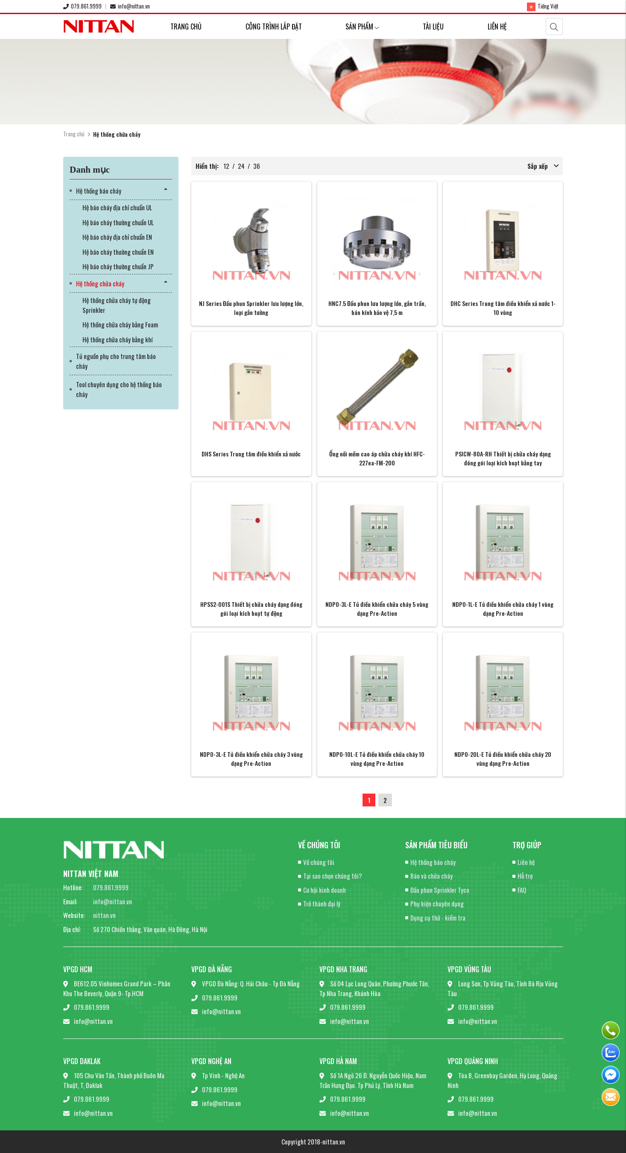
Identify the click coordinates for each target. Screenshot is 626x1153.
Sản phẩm (362, 26)
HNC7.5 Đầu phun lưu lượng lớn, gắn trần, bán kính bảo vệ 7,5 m (377, 308)
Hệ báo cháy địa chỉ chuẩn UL (117, 207)
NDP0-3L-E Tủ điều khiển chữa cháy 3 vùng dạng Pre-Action (251, 759)
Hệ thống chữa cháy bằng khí (117, 339)
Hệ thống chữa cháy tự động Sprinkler (116, 305)
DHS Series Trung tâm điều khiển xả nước (251, 453)
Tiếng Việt (543, 6)
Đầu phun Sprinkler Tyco (439, 889)
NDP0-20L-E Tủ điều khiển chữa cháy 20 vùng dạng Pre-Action (502, 759)
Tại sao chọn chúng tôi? (332, 875)
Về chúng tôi (318, 862)
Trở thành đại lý (321, 903)
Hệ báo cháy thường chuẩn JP (118, 266)
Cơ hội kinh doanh (324, 889)
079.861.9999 (82, 6)
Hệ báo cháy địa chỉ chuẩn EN (117, 236)
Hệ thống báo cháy (98, 190)
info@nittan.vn (130, 6)
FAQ (522, 889)
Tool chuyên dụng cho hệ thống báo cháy (119, 389)
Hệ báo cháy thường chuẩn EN (118, 251)
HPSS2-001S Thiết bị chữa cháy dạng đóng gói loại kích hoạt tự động (251, 609)
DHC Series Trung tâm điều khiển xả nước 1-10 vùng (503, 308)
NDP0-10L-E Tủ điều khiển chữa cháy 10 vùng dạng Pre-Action (376, 759)
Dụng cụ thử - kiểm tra (437, 917)
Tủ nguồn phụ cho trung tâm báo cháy (116, 361)
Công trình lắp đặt (274, 26)
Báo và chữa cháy (431, 875)
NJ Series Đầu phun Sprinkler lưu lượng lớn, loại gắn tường (251, 308)
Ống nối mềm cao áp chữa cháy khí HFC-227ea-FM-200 (377, 458)
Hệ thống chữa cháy (100, 283)
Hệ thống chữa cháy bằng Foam (120, 324)
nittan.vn (104, 915)
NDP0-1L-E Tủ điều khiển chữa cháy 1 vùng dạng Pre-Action (502, 609)
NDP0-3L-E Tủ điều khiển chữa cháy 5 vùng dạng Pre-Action (376, 609)
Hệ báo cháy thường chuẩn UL (118, 222)
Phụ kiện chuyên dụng (437, 903)
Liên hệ (497, 26)
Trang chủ (186, 26)
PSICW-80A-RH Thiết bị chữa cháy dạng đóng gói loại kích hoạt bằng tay (503, 458)
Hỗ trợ (525, 875)
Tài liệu (433, 26)
